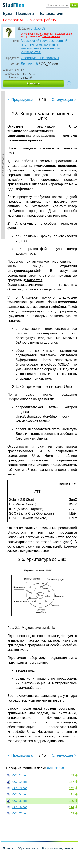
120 (71, 800)
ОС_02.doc (19, 781)
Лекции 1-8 (29, 64)
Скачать (33, 83)
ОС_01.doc (19, 775)
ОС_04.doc (19, 794)
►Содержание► (3, 165)
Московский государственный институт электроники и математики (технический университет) (44, 46)
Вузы (7, 13)
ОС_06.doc (19, 807)
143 (71, 775)
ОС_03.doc (19, 788)
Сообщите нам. (51, 36)
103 (71, 813)
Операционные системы (40, 58)
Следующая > (64, 100)
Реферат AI (13, 20)
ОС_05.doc (19, 800)
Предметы (25, 13)
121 (71, 794)
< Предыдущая (21, 100)
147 (71, 781)
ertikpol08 (38, 28)
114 (71, 807)
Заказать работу (41, 20)
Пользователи (50, 13)
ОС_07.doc (19, 813)
